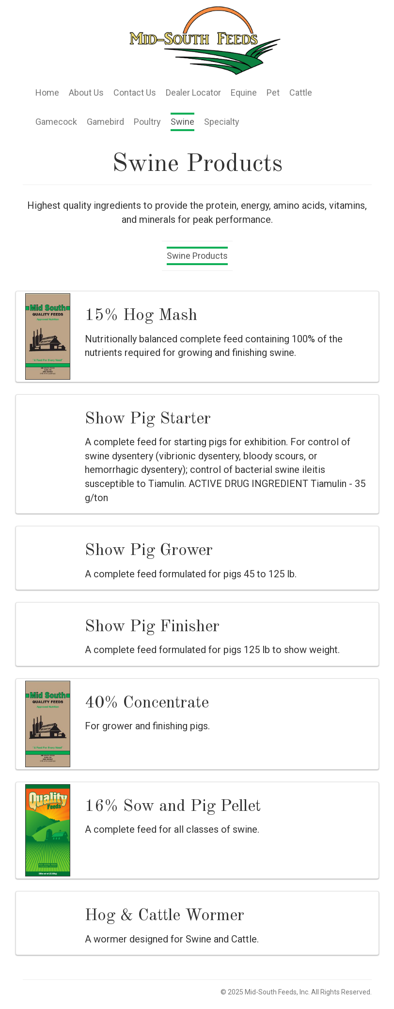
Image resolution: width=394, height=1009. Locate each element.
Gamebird (105, 122)
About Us (86, 92)
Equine (244, 92)
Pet (273, 92)
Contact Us (134, 92)
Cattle (300, 92)
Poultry (147, 122)
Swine (182, 122)
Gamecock (56, 122)
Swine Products (197, 256)
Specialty (221, 122)
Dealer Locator (193, 92)
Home (47, 92)
